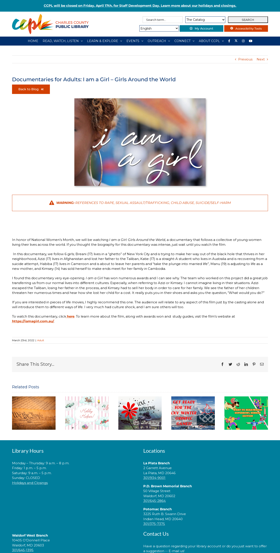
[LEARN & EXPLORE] (104, 41)
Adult (40, 340)
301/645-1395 (22, 550)
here (70, 316)
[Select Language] (159, 28)
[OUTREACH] (158, 41)
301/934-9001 (154, 478)
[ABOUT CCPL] (211, 41)
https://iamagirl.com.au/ (33, 321)
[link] (74, 497)
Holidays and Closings (30, 483)
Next (261, 59)
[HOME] (33, 41)
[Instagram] (243, 41)
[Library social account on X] (236, 41)
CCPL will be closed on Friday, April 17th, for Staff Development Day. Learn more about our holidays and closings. (140, 6)
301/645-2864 (154, 501)
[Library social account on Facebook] (229, 41)
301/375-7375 (154, 524)
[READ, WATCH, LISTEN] (62, 41)
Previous (245, 59)
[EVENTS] (134, 41)
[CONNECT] (184, 41)
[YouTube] (251, 41)
